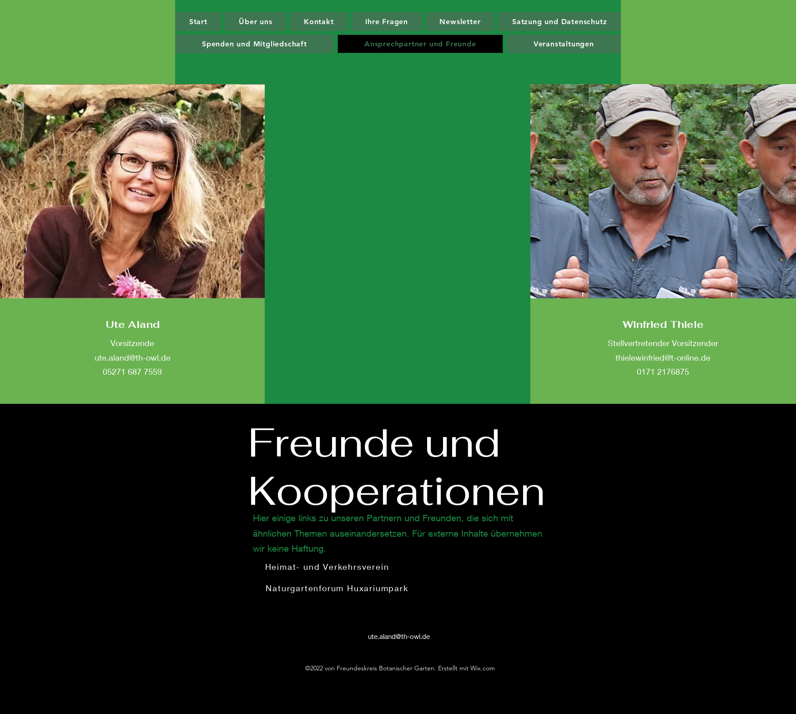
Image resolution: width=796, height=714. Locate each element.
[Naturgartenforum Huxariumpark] (338, 588)
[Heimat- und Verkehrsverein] (328, 567)
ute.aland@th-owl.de (133, 357)
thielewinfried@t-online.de (662, 357)
